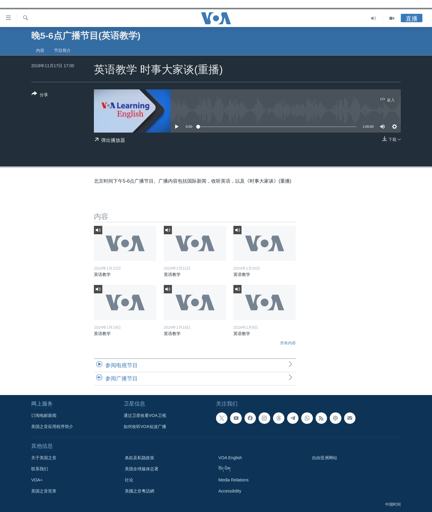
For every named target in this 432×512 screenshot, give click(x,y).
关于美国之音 (43, 457)
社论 (129, 480)
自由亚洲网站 (324, 457)
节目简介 (62, 50)
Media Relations (233, 480)
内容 (40, 50)
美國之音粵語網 (139, 491)
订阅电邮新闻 (43, 415)
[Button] (40, 95)
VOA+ (37, 480)
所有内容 (288, 343)
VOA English (230, 457)
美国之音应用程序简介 (52, 426)
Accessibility (229, 491)
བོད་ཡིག (224, 468)
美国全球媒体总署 (141, 468)
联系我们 (39, 468)
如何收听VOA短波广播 (145, 426)
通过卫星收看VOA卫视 (145, 415)
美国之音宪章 (43, 491)
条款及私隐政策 (139, 457)
